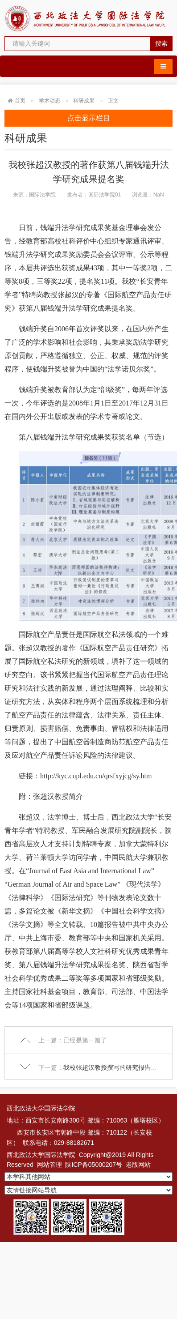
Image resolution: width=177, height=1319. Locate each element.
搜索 (161, 43)
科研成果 (84, 101)
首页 (20, 101)
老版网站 (138, 1164)
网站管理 (49, 1164)
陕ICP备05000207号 (93, 1164)
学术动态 (49, 101)
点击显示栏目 (88, 118)
